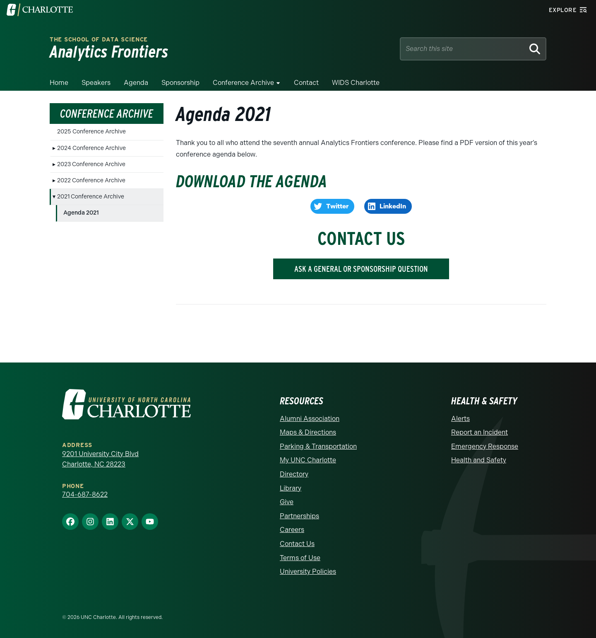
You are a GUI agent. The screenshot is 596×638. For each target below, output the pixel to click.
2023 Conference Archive (91, 164)
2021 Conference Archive (90, 196)
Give (286, 502)
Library (290, 488)
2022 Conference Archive (91, 180)
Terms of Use (300, 558)
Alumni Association (309, 419)
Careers (292, 530)
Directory (294, 474)
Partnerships (299, 516)
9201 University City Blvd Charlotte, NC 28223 (100, 459)
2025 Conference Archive (91, 131)
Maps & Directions (308, 432)
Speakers (96, 83)
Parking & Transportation (318, 446)
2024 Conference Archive (91, 148)
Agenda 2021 (81, 212)
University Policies (308, 571)
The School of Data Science (99, 39)
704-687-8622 (85, 494)
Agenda (136, 83)
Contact (306, 83)
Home (59, 83)
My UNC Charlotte (308, 460)
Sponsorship (180, 83)
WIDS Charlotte (356, 83)
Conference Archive (243, 83)
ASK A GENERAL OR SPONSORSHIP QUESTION (361, 269)
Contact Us (297, 544)
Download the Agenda (251, 181)
